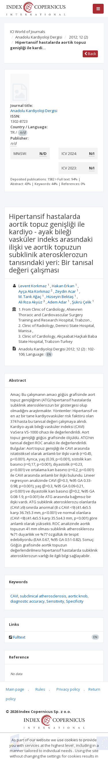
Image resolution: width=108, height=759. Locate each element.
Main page (15, 689)
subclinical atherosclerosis (43, 596)
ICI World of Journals (27, 31)
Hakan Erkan (63, 285)
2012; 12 (78, 37)
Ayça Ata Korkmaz (34, 291)
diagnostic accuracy (27, 601)
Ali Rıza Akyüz (30, 302)
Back (90, 53)
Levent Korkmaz (32, 285)
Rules (40, 689)
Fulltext (19, 637)
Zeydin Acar (65, 291)
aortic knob (78, 596)
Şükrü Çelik (81, 302)
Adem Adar (57, 302)
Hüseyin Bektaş (59, 296)
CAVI (14, 596)
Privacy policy (68, 689)
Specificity (75, 601)
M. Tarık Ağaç (29, 296)
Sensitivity (55, 601)
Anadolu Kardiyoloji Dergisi (38, 37)
